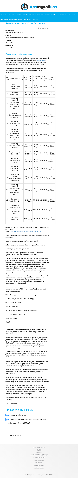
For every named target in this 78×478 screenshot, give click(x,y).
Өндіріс (14, 14)
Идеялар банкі (4, 19)
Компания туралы (6, 14)
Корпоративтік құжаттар (16, 19)
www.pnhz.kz (41, 60)
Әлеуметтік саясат (61, 14)
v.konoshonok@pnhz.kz (33, 231)
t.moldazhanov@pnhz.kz (18, 231)
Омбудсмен (35, 19)
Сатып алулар (71, 14)
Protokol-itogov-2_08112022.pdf (18, 423)
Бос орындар (27, 19)
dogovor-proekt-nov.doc (18, 415)
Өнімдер (19, 14)
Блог (38, 14)
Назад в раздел (14, 435)
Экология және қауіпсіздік (48, 14)
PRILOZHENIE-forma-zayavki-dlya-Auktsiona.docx (28, 419)
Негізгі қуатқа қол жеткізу (29, 14)
